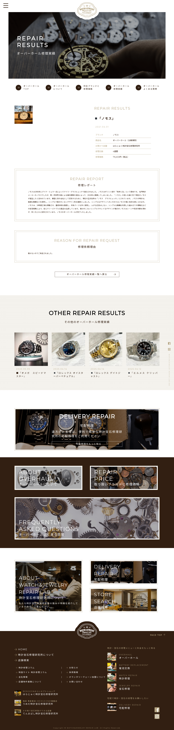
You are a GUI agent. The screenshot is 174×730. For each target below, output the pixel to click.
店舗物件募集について (30, 682)
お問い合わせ (76, 682)
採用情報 (73, 672)
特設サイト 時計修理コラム (33, 672)
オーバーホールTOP (31, 87)
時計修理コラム (27, 668)
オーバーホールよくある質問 (151, 87)
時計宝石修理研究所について (36, 654)
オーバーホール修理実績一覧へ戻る (87, 274)
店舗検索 (23, 660)
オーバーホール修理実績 (121, 87)
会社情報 (23, 677)
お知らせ (73, 668)
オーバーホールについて (61, 87)
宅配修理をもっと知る (88, 444)
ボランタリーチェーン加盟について (87, 677)
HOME (22, 649)
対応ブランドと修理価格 (91, 87)
